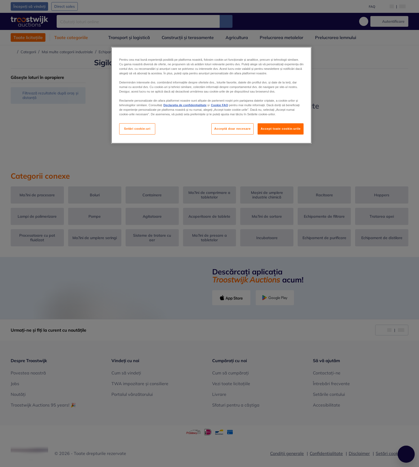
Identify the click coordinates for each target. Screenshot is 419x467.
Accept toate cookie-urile (281, 128)
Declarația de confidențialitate (185, 105)
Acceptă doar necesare (232, 128)
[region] (211, 95)
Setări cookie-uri (137, 128)
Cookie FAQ (219, 105)
